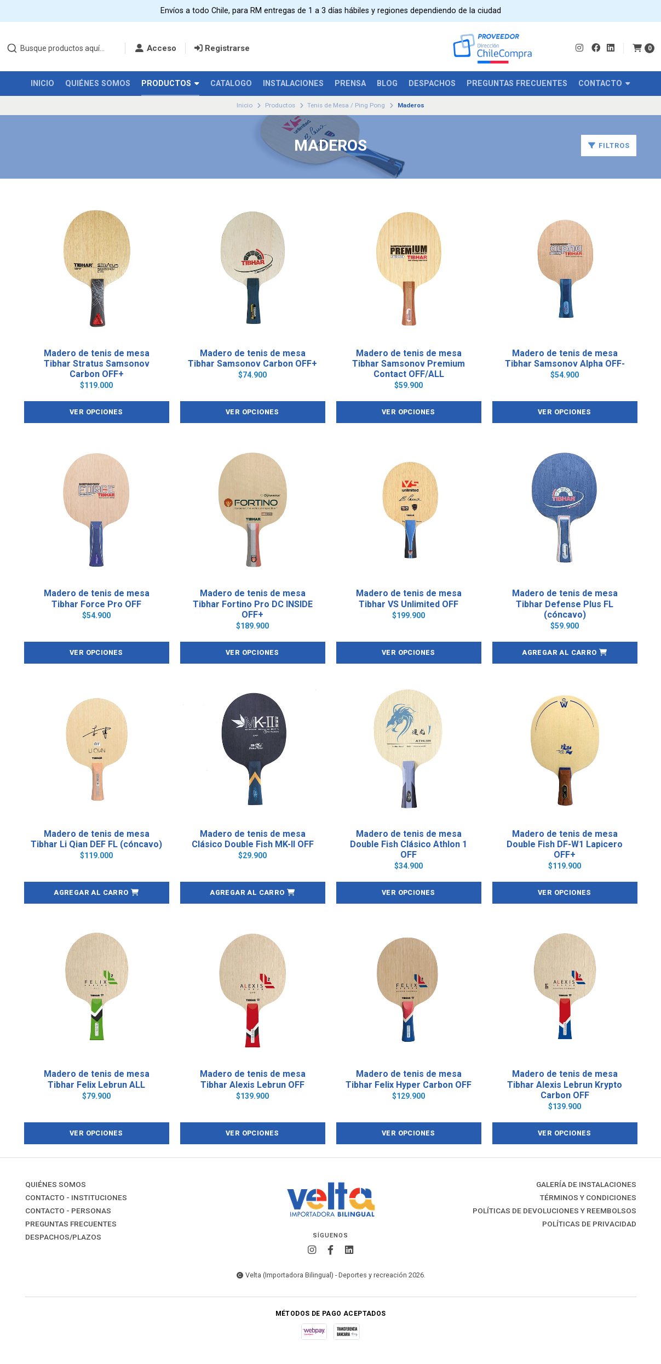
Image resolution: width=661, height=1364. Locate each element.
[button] (564, 653)
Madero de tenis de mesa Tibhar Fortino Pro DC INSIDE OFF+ (253, 603)
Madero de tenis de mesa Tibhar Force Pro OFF (97, 598)
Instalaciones (293, 83)
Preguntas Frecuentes (517, 83)
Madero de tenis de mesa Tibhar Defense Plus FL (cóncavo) (565, 603)
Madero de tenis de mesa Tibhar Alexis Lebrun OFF (253, 1079)
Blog (387, 83)
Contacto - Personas (68, 1211)
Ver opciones (97, 412)
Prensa (350, 83)
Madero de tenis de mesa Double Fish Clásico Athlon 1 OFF (408, 844)
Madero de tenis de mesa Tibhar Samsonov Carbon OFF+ (252, 358)
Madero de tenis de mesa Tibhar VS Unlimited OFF (409, 598)
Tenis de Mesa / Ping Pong (346, 105)
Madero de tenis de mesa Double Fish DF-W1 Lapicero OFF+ (565, 844)
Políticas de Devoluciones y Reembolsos (554, 1211)
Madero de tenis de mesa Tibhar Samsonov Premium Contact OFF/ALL (408, 363)
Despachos (432, 83)
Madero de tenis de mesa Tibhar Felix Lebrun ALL (97, 1079)
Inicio (42, 83)
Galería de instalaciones (586, 1185)
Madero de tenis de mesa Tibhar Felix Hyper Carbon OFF (409, 1079)
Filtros (609, 145)
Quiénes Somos (97, 83)
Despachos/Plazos (63, 1237)
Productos (170, 83)
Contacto (604, 83)
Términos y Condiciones (588, 1198)
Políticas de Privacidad (589, 1224)
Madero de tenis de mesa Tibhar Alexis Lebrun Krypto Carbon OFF (564, 1084)
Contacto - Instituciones (76, 1198)
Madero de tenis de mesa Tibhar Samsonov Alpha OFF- (565, 358)
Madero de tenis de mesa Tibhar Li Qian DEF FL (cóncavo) (96, 839)
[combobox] (61, 48)
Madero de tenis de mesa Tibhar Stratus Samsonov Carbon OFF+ (97, 363)
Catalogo (231, 83)
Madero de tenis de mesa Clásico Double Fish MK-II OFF (253, 839)
